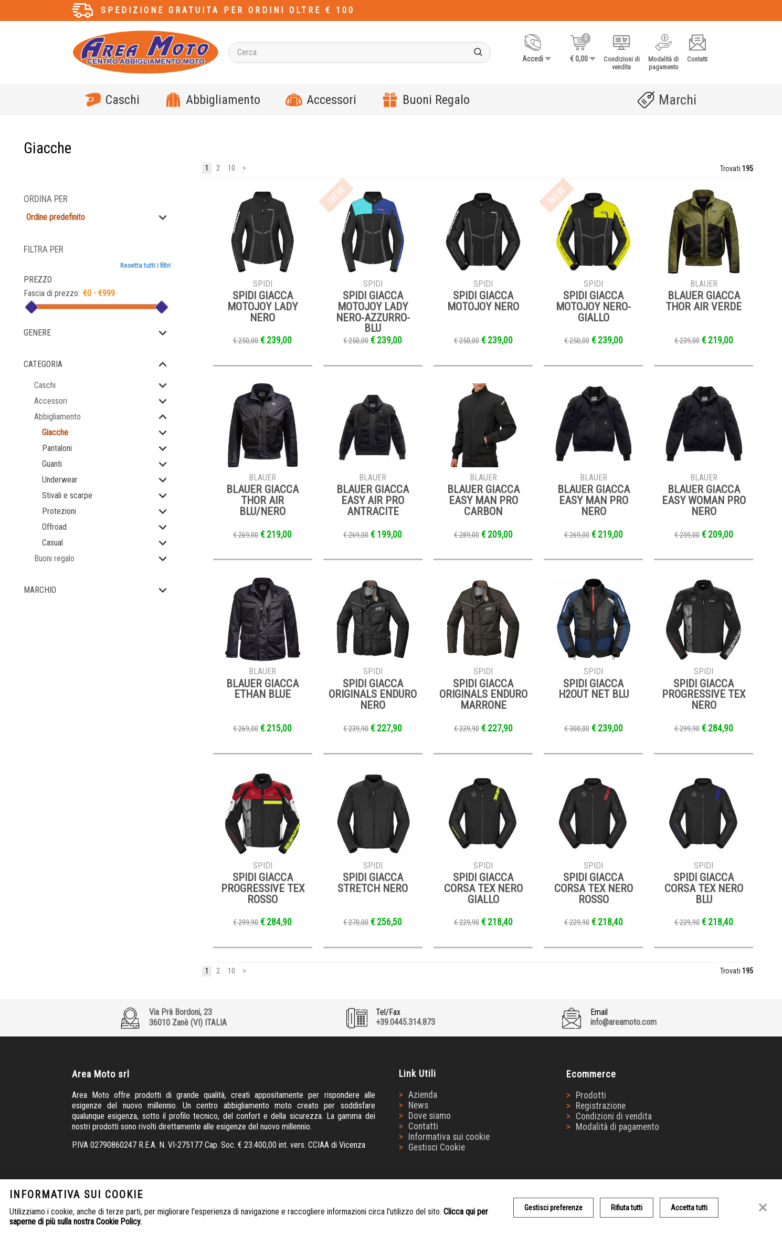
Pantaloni (57, 448)
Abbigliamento (212, 99)
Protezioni (59, 511)
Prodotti (591, 1095)
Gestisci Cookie (436, 1147)
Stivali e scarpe (67, 495)
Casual (52, 543)
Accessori (321, 99)
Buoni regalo (54, 558)
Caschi (112, 99)
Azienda (422, 1095)
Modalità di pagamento (617, 1127)
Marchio (40, 590)
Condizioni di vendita (614, 1116)
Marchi (667, 99)
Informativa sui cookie (449, 1137)
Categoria (43, 364)
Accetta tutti (689, 1207)
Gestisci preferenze (553, 1207)
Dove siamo (429, 1116)
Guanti (52, 464)
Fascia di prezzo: (52, 293)
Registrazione (601, 1106)
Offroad (54, 527)
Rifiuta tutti (626, 1207)
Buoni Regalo (426, 99)
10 (231, 168)
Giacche (55, 432)
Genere (37, 333)
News (418, 1105)
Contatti (423, 1126)
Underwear (60, 480)
